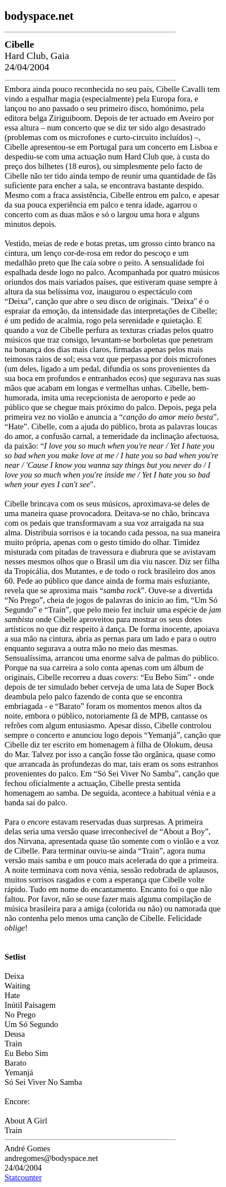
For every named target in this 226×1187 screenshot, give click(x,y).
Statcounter (23, 1177)
